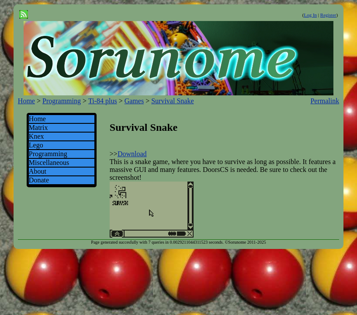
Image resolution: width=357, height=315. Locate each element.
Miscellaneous (49, 162)
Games (134, 101)
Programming (61, 101)
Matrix (38, 127)
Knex (36, 136)
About (37, 171)
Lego (36, 145)
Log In (310, 15)
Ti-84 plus (102, 101)
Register (328, 15)
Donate (39, 180)
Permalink (324, 101)
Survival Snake (172, 101)
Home (26, 101)
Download (132, 154)
